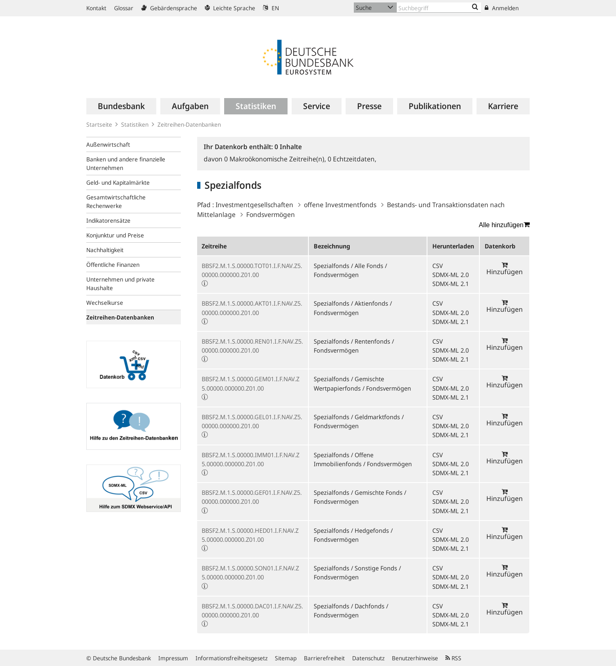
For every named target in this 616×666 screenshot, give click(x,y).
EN (271, 8)
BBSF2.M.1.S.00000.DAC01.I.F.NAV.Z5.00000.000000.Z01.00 (252, 610)
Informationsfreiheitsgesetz (232, 658)
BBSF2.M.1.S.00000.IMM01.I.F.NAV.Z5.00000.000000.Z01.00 (250, 459)
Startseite (99, 124)
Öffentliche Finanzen (112, 264)
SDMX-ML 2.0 (450, 274)
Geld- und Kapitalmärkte (118, 182)
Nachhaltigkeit (105, 250)
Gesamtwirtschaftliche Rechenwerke (116, 201)
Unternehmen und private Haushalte (120, 283)
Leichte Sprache (230, 8)
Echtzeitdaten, (352, 158)
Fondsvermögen (270, 214)
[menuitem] (121, 106)
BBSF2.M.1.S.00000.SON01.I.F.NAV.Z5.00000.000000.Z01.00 (250, 572)
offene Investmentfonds (340, 204)
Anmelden (502, 8)
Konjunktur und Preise (115, 235)
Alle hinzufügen (504, 224)
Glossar (123, 8)
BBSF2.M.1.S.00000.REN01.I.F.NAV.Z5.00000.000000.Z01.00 (252, 345)
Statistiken (134, 124)
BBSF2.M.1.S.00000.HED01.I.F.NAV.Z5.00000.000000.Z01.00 (250, 534)
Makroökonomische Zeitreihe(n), (276, 158)
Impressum (173, 658)
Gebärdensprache (169, 8)
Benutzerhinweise (415, 658)
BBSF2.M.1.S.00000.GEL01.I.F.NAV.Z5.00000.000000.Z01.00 (252, 421)
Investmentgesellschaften (254, 204)
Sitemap (286, 658)
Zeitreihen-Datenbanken (189, 124)
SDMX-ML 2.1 (450, 283)
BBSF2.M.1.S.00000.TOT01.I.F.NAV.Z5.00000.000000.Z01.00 (252, 270)
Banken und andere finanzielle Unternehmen (125, 163)
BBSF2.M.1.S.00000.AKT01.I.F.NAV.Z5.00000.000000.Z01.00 (252, 307)
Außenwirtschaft (108, 144)
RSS (453, 658)
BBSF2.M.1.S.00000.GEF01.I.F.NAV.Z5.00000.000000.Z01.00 (252, 496)
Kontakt (96, 8)
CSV (437, 265)
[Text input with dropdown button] (439, 7)
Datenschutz (368, 658)
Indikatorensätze (108, 220)
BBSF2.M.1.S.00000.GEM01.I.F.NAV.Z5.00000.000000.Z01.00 (250, 383)
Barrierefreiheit (324, 658)
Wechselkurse (104, 302)
